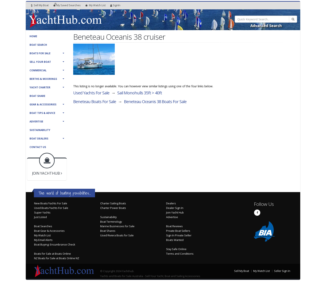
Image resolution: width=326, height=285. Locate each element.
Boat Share (37, 96)
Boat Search (38, 45)
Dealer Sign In (174, 208)
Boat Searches (43, 226)
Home (33, 36)
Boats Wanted (175, 240)
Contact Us (38, 147)
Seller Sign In (282, 271)
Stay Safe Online (176, 249)
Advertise (36, 121)
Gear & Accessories (43, 104)
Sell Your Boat (40, 62)
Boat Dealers (39, 138)
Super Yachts (42, 212)
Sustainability (40, 130)
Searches (67, 5)
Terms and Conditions (180, 253)
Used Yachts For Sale (91, 93)
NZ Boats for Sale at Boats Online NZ (56, 258)
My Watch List (42, 235)
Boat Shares (107, 231)
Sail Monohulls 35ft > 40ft (139, 93)
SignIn (115, 5)
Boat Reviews (174, 226)
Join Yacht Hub (175, 212)
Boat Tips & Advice (42, 113)
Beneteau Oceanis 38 (155, 101)
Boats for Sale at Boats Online (52, 253)
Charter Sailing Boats (113, 203)
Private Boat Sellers (178, 231)
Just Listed (40, 217)
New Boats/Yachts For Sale (50, 203)
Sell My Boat (40, 5)
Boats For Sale (40, 53)
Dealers (171, 203)
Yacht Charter (40, 87)
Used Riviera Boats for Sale (117, 235)
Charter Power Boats (113, 208)
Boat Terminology (111, 221)
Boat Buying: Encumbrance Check (54, 244)
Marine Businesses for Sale (117, 226)
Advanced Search (266, 25)
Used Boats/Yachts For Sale (51, 208)
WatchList (95, 5)
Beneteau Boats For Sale (94, 101)
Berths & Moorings (43, 79)
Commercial (38, 70)
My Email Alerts (43, 240)
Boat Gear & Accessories (49, 231)
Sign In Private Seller (178, 235)
